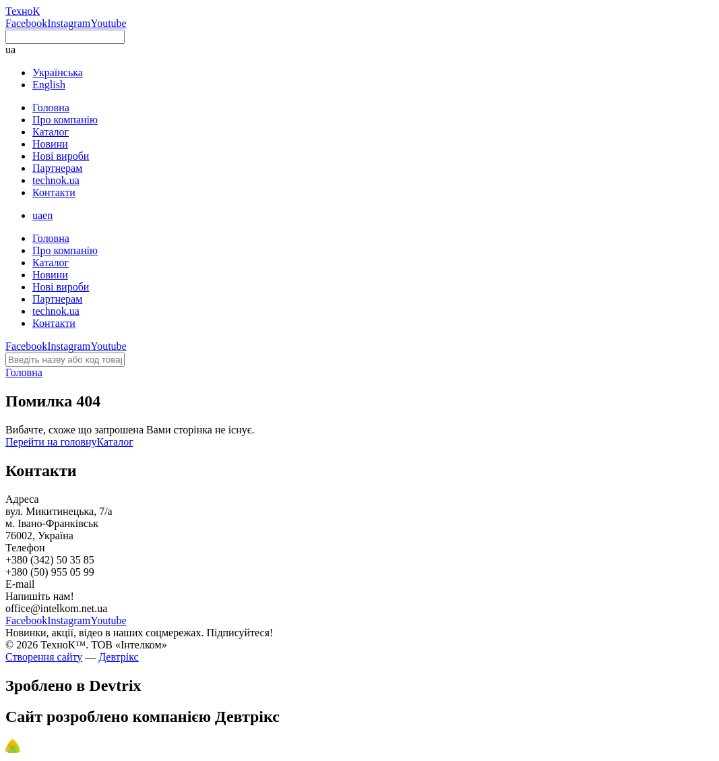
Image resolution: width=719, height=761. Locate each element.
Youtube (108, 23)
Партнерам (57, 168)
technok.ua (56, 180)
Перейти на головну (51, 442)
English (48, 84)
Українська (57, 72)
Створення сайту (43, 657)
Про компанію (65, 119)
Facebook (26, 23)
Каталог (50, 132)
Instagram (68, 23)
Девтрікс (118, 657)
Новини (50, 144)
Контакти (53, 192)
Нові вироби (60, 156)
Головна (50, 107)
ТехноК (22, 11)
